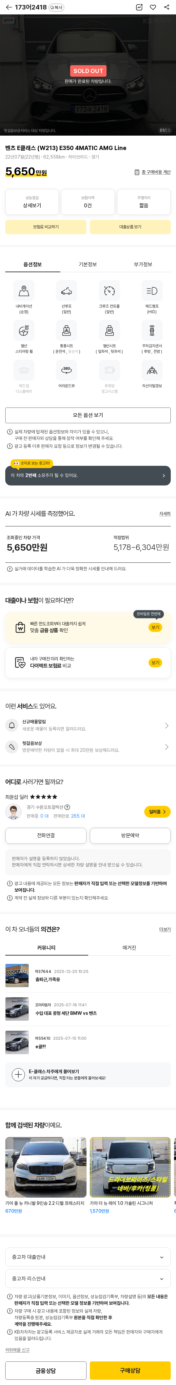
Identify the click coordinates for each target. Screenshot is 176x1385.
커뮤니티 (46, 948)
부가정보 (143, 264)
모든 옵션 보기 (88, 415)
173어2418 (39, 7)
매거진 (129, 948)
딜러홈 (155, 811)
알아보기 (88, 628)
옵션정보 (33, 264)
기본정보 (88, 264)
